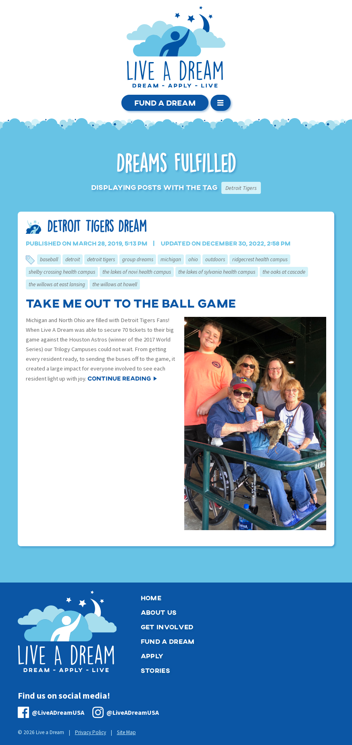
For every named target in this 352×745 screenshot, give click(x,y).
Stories (155, 670)
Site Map (126, 732)
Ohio (193, 259)
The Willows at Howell (114, 284)
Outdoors (215, 259)
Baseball (49, 259)
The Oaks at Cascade (283, 271)
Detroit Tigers (101, 259)
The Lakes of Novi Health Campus (136, 271)
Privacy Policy (90, 732)
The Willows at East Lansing (57, 284)
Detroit (72, 259)
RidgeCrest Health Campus (259, 259)
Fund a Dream (165, 102)
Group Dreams (137, 259)
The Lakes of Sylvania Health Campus (216, 271)
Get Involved (167, 627)
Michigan (170, 259)
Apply (152, 656)
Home (151, 597)
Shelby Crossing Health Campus (62, 271)
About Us (159, 612)
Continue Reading (119, 378)
